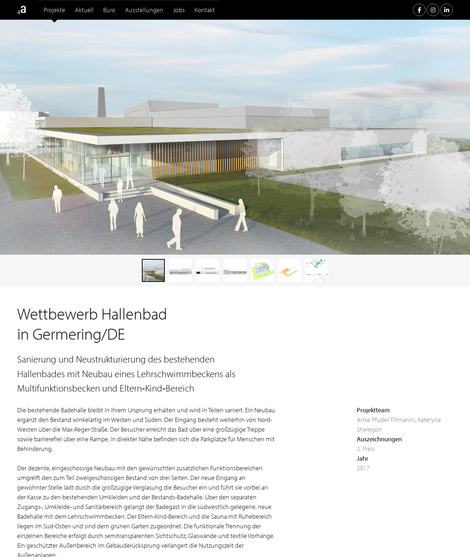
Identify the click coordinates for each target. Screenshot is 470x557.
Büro (109, 10)
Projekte (54, 10)
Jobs (179, 10)
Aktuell (84, 10)
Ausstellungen (144, 10)
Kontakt (205, 10)
